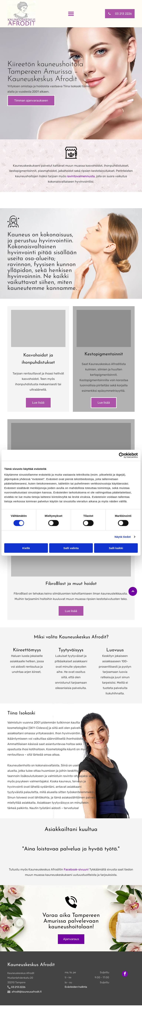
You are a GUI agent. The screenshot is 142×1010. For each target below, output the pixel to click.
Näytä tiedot (123, 539)
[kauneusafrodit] (38, 328)
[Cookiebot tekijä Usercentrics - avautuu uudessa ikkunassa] (121, 457)
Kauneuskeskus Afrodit (31, 969)
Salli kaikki (116, 550)
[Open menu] (71, 13)
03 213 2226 (18, 991)
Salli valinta (71, 550)
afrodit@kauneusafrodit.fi (27, 996)
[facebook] (125, 978)
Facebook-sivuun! (76, 874)
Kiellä (26, 550)
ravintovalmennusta (81, 176)
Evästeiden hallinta (76, 991)
